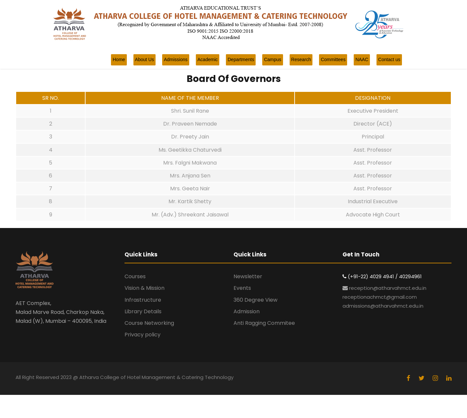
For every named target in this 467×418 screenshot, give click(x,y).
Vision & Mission (144, 288)
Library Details (143, 311)
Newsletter (248, 276)
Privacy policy (143, 334)
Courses (135, 276)
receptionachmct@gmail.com (379, 296)
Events (242, 288)
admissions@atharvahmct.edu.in (382, 305)
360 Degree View (255, 300)
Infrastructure (143, 300)
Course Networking (149, 323)
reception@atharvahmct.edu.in (387, 288)
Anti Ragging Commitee (264, 323)
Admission (247, 311)
